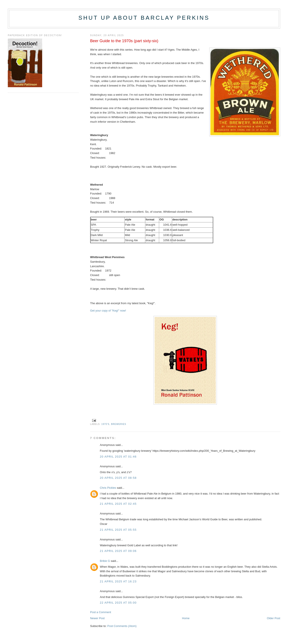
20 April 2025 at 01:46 (118, 456)
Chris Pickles (108, 487)
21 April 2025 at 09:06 (118, 551)
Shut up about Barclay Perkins (144, 17)
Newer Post (97, 618)
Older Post (273, 618)
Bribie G (105, 560)
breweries (118, 424)
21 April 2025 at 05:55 (118, 529)
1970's (105, 424)
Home (186, 618)
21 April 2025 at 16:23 (118, 581)
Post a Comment (100, 612)
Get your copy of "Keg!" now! (108, 310)
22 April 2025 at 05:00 (118, 602)
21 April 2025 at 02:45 (118, 503)
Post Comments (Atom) (121, 626)
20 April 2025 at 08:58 (118, 477)
